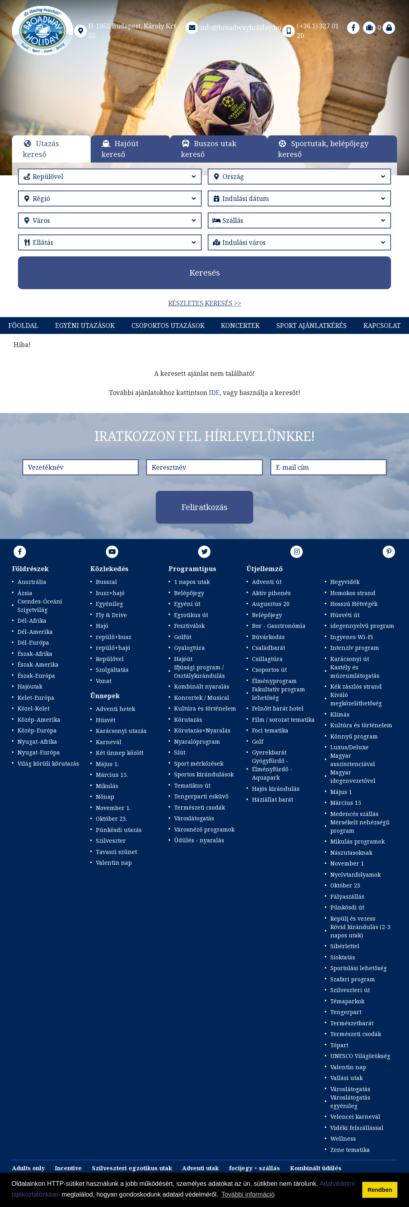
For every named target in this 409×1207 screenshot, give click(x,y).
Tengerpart (345, 1012)
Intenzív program (354, 647)
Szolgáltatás (112, 669)
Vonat (103, 681)
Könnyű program (354, 736)
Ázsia (25, 593)
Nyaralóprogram (197, 741)
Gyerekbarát (269, 752)
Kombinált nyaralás (201, 686)
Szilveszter (111, 840)
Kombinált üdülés (315, 1168)
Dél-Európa (33, 642)
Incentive (68, 1168)
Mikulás (107, 786)
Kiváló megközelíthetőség (356, 699)
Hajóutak (30, 686)
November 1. (113, 808)
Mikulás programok (357, 841)
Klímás (339, 714)
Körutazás (188, 719)
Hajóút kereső (120, 149)
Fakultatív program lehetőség (278, 693)
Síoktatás (342, 957)
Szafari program (352, 979)
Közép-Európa (37, 730)
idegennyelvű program (362, 625)
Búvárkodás (268, 637)
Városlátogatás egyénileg (350, 1102)
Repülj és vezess (352, 918)
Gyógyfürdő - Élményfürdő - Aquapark (272, 769)
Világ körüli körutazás (48, 763)
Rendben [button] (379, 1190)
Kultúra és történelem (205, 708)
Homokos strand (352, 593)
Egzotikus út (191, 615)
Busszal (106, 582)
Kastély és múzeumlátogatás (354, 671)
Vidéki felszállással (356, 1128)
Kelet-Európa (36, 697)
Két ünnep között (119, 752)
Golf (257, 741)
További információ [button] (247, 1194)
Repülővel (110, 659)
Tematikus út (192, 785)
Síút (179, 752)
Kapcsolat (382, 325)
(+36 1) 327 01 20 (310, 31)
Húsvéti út (344, 615)
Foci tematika (270, 730)
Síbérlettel (344, 946)
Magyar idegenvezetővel (352, 776)
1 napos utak (192, 582)
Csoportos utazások (167, 325)
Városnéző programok (204, 829)
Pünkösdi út (347, 907)
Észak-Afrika (35, 653)
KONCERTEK (240, 325)
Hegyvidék (344, 582)
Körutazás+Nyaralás (202, 730)
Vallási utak (346, 1078)
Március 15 (345, 802)
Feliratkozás (204, 507)
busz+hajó (110, 593)
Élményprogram (274, 681)
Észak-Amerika (38, 664)
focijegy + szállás (254, 1168)
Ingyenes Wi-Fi (351, 637)
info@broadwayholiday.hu (232, 27)
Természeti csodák (199, 807)
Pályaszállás (347, 896)
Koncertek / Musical (201, 697)
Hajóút (183, 659)
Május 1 (341, 792)
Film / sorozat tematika (283, 719)
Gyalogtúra (189, 647)
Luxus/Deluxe (349, 747)
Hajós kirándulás (276, 788)
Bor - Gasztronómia (279, 625)
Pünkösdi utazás (119, 830)
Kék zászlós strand (356, 686)
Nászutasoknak (351, 852)
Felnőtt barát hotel (278, 708)
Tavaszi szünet (116, 852)
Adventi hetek (115, 709)
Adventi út (267, 582)
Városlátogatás (194, 818)
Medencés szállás (354, 814)
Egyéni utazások (85, 325)
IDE (214, 392)
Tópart (339, 1045)
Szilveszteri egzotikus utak (132, 1168)
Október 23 (345, 885)
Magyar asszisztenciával (352, 760)
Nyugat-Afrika (37, 741)
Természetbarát (351, 1023)
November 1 (347, 863)
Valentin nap (114, 862)
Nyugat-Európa (39, 752)
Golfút (182, 637)
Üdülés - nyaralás (199, 840)
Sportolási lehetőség (358, 968)
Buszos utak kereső (208, 149)
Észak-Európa (36, 675)
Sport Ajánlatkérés (311, 325)
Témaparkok (347, 1001)
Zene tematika (350, 1149)
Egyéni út (187, 603)
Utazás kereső (41, 149)
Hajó (102, 625)
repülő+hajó (113, 647)
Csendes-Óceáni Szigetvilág (40, 605)
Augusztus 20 (271, 603)
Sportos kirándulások (204, 774)
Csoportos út (269, 669)
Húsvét (105, 720)
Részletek (204, 104)
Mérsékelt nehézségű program (359, 826)
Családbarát (268, 647)
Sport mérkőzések (198, 763)
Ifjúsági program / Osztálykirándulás (199, 671)
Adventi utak (200, 1168)
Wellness (343, 1138)
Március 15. (112, 774)
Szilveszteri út (350, 990)
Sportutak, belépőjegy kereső (323, 149)
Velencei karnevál (355, 1116)
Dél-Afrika (32, 620)
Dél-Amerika (35, 631)
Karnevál (108, 742)
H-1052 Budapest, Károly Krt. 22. (125, 31)
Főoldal (23, 325)
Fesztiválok (189, 625)
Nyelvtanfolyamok (355, 874)
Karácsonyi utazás (121, 731)
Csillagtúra (267, 659)
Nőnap (105, 796)
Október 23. (111, 818)
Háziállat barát (272, 799)
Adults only (28, 1168)
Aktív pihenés (271, 593)
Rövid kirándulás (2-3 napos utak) (360, 931)
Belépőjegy (189, 593)
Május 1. (107, 764)
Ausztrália (32, 582)
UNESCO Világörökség (360, 1056)
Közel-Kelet (34, 708)
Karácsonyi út (349, 659)
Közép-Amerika (39, 719)
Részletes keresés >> (204, 303)
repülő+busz (113, 637)
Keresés (204, 272)
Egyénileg (109, 603)
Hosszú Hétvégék (353, 603)
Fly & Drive (111, 615)
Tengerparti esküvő (201, 796)
